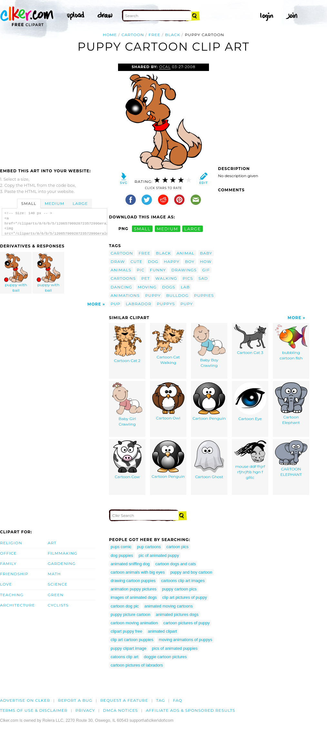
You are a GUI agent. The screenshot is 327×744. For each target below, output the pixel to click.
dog (153, 261)
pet (145, 278)
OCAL (165, 67)
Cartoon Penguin (209, 401)
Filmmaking (62, 553)
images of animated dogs (134, 597)
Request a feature (124, 700)
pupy (187, 303)
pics (188, 278)
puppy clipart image (128, 648)
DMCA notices (120, 710)
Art (52, 542)
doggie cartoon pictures (165, 656)
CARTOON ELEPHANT (291, 458)
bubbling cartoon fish (291, 342)
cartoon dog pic (125, 606)
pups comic (121, 546)
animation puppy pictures (133, 589)
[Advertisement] (54, 112)
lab (185, 287)
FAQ (177, 700)
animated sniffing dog (130, 563)
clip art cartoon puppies (132, 639)
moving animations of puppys (185, 639)
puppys (166, 303)
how (206, 261)
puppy (153, 295)
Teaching (12, 594)
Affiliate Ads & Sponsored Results (190, 710)
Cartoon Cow (127, 459)
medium (167, 228)
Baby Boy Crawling (209, 346)
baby (206, 253)
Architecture (17, 605)
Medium (54, 203)
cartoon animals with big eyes (138, 572)
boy (189, 261)
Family (8, 563)
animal (185, 253)
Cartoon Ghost (209, 459)
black (172, 34)
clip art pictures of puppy (184, 597)
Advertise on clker (25, 700)
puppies (204, 295)
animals (121, 269)
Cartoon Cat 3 (250, 339)
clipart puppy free (126, 631)
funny (158, 269)
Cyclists (58, 605)
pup (115, 303)
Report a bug (75, 700)
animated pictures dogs (177, 614)
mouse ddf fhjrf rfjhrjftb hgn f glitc (250, 459)
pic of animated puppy (159, 555)
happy (171, 261)
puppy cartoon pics (179, 589)
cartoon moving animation (134, 622)
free (155, 34)
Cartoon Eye (250, 401)
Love (6, 584)
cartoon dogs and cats (175, 563)
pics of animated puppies (175, 648)
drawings (184, 269)
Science (57, 584)
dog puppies (122, 555)
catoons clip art (124, 656)
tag (160, 700)
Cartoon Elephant (291, 403)
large (192, 228)
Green (56, 594)
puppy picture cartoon (130, 614)
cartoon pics (177, 546)
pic (140, 269)
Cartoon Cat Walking (168, 344)
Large (80, 203)
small (142, 228)
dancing (121, 287)
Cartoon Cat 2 (127, 343)
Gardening (62, 563)
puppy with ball (16, 273)
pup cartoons (149, 546)
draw (118, 261)
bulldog (177, 295)
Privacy (85, 710)
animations (125, 295)
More (94, 304)
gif (206, 269)
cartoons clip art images (182, 580)
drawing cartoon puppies (133, 580)
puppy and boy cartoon (191, 572)
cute (136, 261)
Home (110, 34)
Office (8, 553)
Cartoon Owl (168, 401)
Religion (11, 542)
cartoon (133, 34)
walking (166, 278)
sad (203, 278)
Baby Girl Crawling (127, 404)
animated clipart (162, 631)
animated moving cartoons (168, 606)
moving (147, 287)
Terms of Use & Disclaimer (34, 710)
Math (54, 573)
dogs (168, 287)
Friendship (14, 573)
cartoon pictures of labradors (137, 665)
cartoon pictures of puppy (187, 622)
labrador (138, 303)
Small (28, 203)
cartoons (123, 278)
